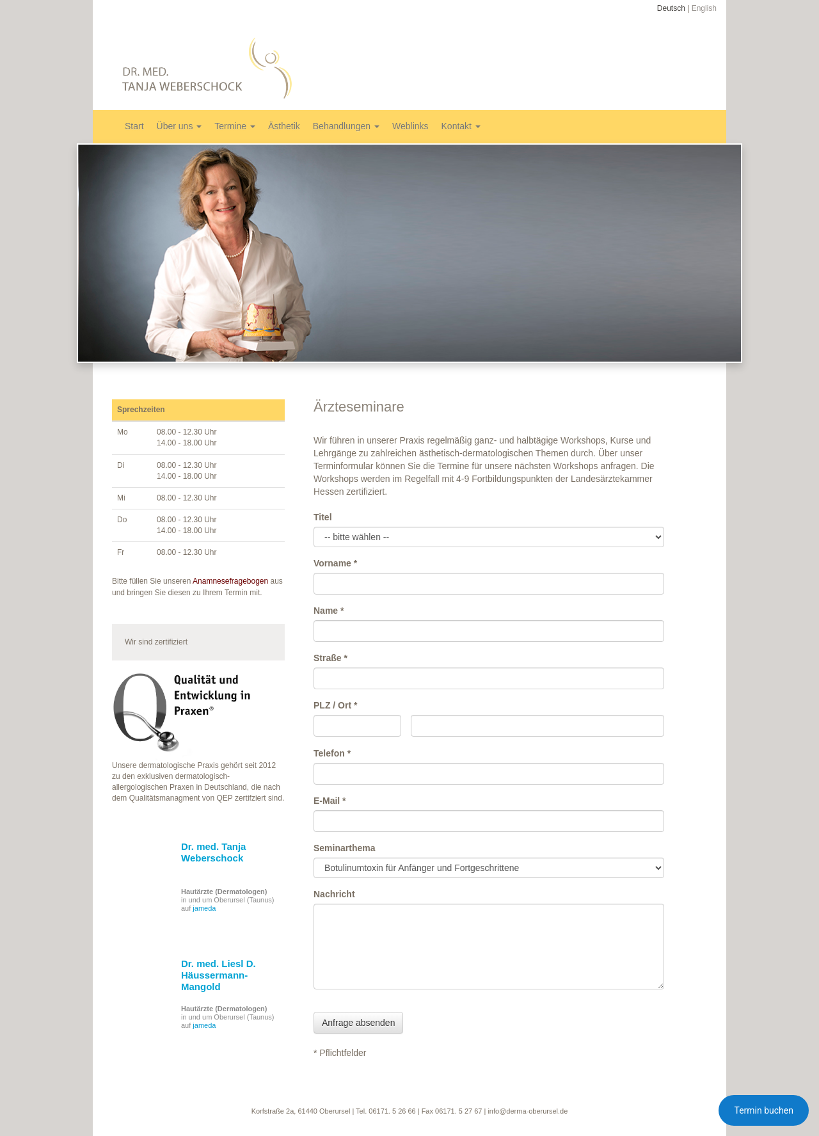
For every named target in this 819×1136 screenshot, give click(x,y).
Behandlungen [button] (346, 126)
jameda (204, 908)
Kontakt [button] (461, 126)
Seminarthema (344, 848)
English (704, 8)
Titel (323, 517)
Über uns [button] (179, 126)
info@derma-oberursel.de (528, 1111)
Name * (329, 610)
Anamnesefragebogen (230, 581)
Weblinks (410, 126)
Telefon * (332, 753)
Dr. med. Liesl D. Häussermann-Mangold (218, 975)
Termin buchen (763, 1110)
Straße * (330, 658)
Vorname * (335, 563)
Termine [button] (234, 126)
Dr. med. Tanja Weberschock (213, 852)
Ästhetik (284, 126)
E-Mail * (330, 801)
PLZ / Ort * (335, 705)
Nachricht (334, 894)
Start (134, 126)
